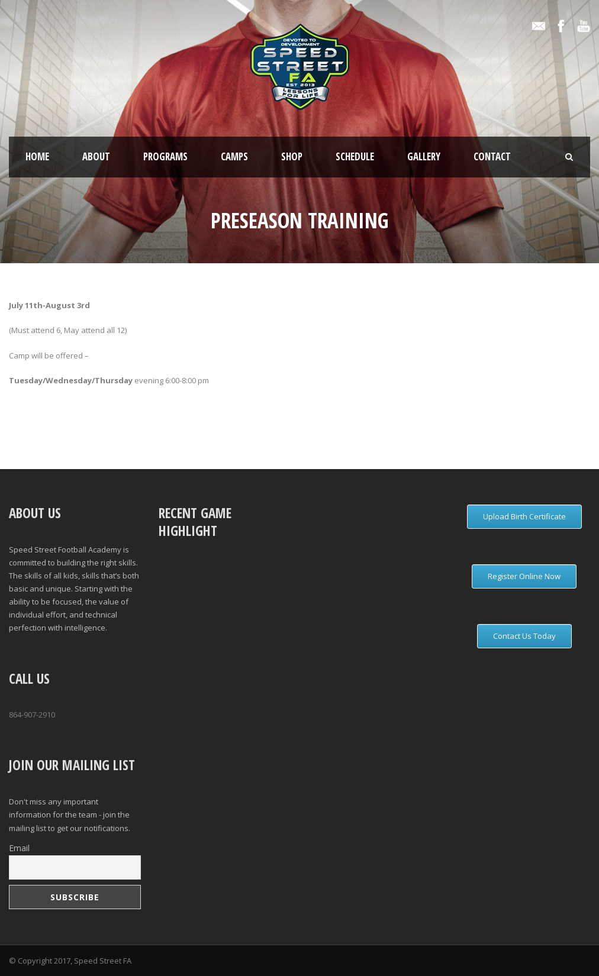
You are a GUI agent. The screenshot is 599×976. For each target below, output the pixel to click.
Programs (165, 156)
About (96, 156)
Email (19, 848)
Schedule (355, 156)
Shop (291, 156)
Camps (234, 156)
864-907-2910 (32, 714)
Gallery (423, 156)
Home (37, 156)
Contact (492, 156)
